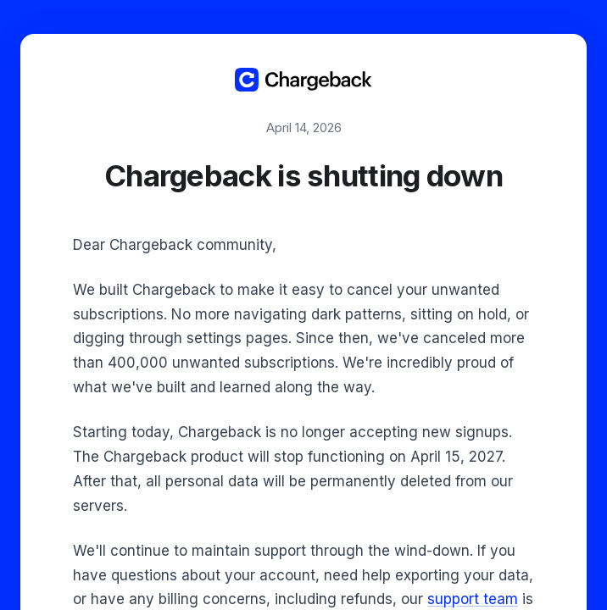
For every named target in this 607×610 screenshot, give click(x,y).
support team (472, 599)
